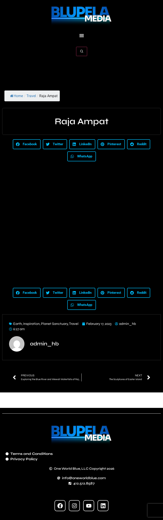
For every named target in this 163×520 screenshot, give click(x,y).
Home (16, 96)
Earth (17, 324)
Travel (31, 96)
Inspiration (31, 324)
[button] (81, 35)
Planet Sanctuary (54, 324)
